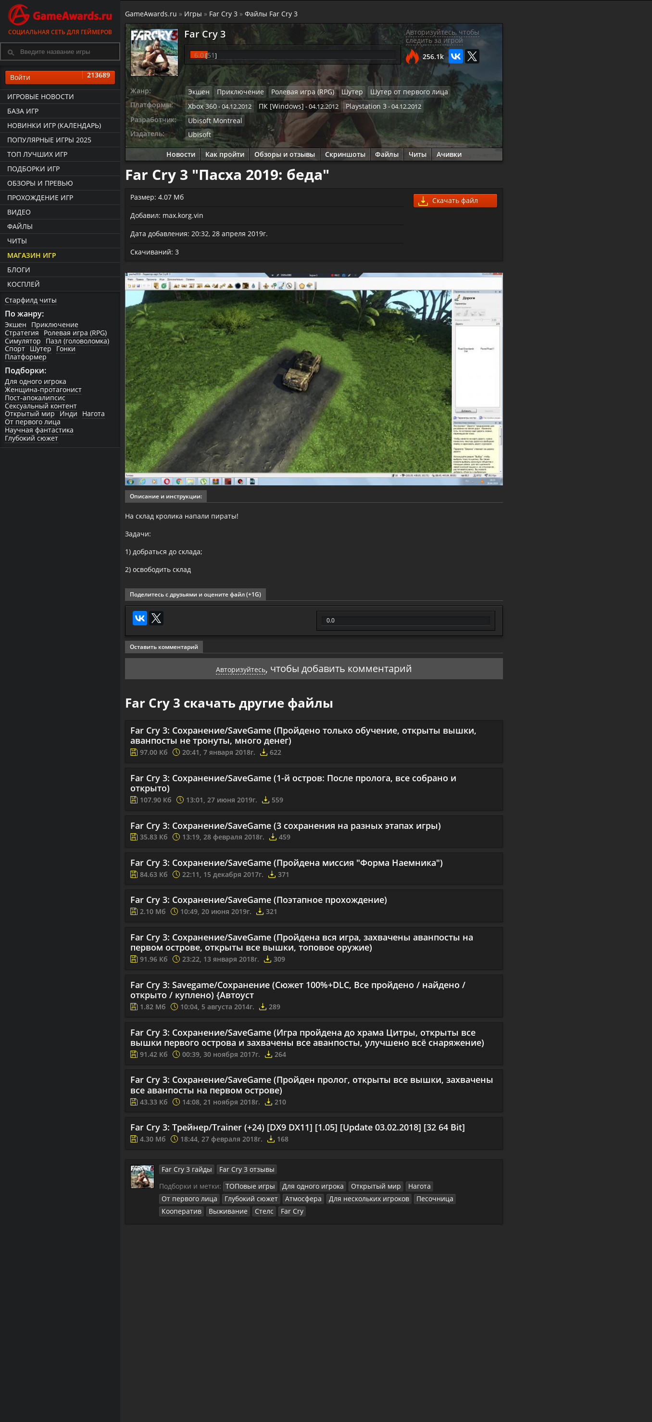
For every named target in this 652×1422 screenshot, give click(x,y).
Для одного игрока (35, 381)
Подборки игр (33, 168)
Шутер (40, 349)
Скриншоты (345, 150)
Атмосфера (234, 1204)
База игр (22, 110)
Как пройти (224, 150)
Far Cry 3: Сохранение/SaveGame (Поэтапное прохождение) (258, 907)
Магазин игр (31, 255)
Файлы (20, 226)
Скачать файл (448, 197)
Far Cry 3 (223, 13)
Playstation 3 (356, 104)
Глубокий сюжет (31, 438)
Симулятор (23, 340)
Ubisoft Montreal (212, 118)
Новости (180, 150)
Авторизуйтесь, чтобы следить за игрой (442, 36)
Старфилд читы (31, 300)
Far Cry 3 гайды (184, 1176)
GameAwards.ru (151, 13)
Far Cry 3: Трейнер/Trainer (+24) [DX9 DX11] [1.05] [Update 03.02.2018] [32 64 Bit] (297, 1135)
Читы (17, 240)
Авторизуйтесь (241, 675)
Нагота (93, 414)
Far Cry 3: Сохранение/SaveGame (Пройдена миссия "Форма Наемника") (286, 870)
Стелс (474, 1204)
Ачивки (449, 150)
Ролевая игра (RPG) (75, 332)
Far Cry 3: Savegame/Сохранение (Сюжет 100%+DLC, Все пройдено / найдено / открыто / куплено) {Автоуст (297, 997)
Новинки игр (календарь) (54, 125)
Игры (193, 13)
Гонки (65, 349)
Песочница (356, 1204)
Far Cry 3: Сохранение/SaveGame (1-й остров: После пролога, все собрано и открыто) (293, 790)
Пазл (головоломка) (77, 340)
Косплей (23, 284)
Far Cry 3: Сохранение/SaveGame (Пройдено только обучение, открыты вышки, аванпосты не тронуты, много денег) (303, 743)
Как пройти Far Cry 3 (546, 314)
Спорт (15, 349)
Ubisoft (198, 131)
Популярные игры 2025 (49, 139)
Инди (68, 414)
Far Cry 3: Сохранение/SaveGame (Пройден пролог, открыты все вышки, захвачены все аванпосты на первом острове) (311, 1092)
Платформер (26, 356)
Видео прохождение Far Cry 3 (602, 389)
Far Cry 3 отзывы (238, 1176)
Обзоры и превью (40, 183)
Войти (60, 77)
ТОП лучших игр (37, 154)
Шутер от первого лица (391, 91)
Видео (19, 211)
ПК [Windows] (276, 104)
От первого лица (33, 421)
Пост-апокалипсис (35, 397)
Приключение (54, 324)
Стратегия (22, 332)
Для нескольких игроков (296, 1204)
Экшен (15, 324)
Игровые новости (40, 96)
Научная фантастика (39, 429)
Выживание (441, 1204)
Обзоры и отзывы (284, 150)
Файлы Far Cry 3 (271, 13)
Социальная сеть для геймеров (60, 18)
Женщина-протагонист (43, 389)
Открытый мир (30, 414)
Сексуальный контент (41, 405)
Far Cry (172, 1216)
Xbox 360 (201, 104)
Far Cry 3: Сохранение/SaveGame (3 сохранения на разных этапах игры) (285, 832)
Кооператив (398, 1204)
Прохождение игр (40, 197)
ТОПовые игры (248, 1193)
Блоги (18, 269)
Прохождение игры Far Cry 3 (600, 339)
